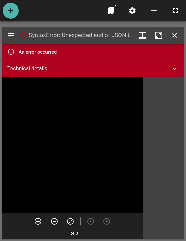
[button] (93, 68)
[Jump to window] (111, 11)
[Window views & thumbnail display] (142, 35)
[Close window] (175, 35)
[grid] (163, 158)
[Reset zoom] (70, 221)
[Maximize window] (159, 35)
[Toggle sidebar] (11, 35)
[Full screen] (175, 11)
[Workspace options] (154, 11)
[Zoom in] (38, 221)
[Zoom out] (54, 221)
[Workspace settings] (132, 11)
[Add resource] (11, 11)
